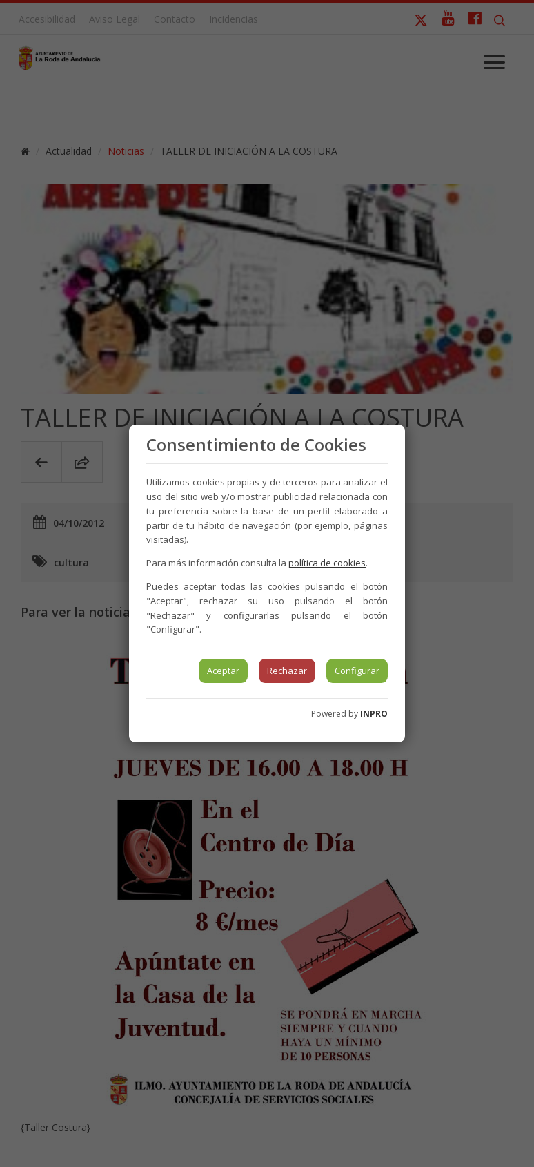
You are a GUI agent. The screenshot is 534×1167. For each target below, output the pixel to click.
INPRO (374, 714)
